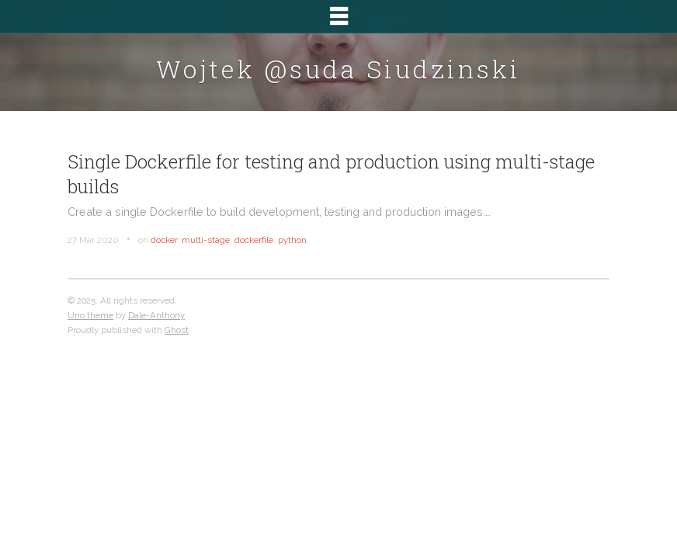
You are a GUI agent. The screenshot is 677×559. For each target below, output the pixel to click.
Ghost (177, 330)
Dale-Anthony (156, 315)
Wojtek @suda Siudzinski (338, 68)
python (292, 239)
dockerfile (253, 239)
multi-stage (206, 239)
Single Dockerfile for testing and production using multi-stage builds (331, 173)
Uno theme (90, 315)
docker (164, 239)
